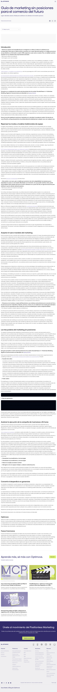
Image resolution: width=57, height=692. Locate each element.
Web (25, 656)
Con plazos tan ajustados (8, 432)
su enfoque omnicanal (32, 206)
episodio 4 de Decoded (11, 178)
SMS (25, 652)
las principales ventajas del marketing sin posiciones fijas (25, 356)
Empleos (2, 654)
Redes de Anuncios (27, 658)
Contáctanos (3, 656)
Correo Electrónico (27, 650)
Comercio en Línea (39, 656)
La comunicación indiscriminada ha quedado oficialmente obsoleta (17, 75)
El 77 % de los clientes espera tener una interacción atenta (14, 149)
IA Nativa (14, 664)
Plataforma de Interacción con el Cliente (16, 656)
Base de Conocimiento (51, 669)
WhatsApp (26, 660)
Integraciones (26, 661)
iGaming (37, 650)
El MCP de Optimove (16, 666)
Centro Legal (54, 682)
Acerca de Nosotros (5, 650)
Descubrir (52, 556)
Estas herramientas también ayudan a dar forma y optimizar (36, 249)
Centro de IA (49, 656)
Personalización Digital (17, 658)
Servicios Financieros (39, 661)
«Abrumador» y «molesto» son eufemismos (11, 71)
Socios (48, 671)
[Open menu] (55, 1)
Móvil (25, 654)
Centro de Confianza (51, 673)
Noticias (2, 652)
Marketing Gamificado (17, 660)
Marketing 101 (49, 657)
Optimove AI (14, 662)
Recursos (48, 663)
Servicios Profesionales (51, 664)
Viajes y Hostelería (38, 663)
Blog (47, 650)
